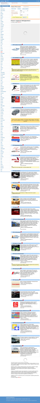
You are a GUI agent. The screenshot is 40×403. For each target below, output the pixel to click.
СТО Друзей (15, 207)
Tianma (2, 145)
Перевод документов (4, 2)
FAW (1, 42)
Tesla (1, 143)
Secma (2, 132)
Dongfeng (2, 39)
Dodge (2, 37)
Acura (2, 7)
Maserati (2, 86)
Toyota (2, 147)
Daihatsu (2, 34)
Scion (2, 129)
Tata (1, 142)
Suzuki (2, 140)
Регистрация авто (25, 2)
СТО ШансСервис (16, 170)
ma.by (2, 1)
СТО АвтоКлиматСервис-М (18, 322)
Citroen (2, 28)
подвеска (19, 8)
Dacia (2, 29)
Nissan (2, 101)
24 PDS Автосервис (16, 94)
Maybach (2, 88)
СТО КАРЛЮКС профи (17, 57)
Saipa (2, 124)
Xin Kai (2, 153)
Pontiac (2, 112)
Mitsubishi (2, 97)
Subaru (2, 139)
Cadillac (2, 21)
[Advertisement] (20, 386)
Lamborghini (3, 74)
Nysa (1, 104)
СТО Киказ (14, 335)
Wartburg (2, 151)
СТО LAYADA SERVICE (17, 346)
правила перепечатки (19, 398)
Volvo (1, 150)
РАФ (1, 169)
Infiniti (2, 61)
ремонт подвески (25, 8)
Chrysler (2, 26)
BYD (1, 20)
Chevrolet (2, 24)
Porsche (2, 113)
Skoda (2, 134)
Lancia (2, 75)
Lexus (2, 78)
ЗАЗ (1, 161)
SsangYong (3, 137)
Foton (2, 48)
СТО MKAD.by (15, 197)
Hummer (2, 58)
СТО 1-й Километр (16, 232)
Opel (1, 107)
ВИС (1, 158)
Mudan (2, 99)
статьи (29, 398)
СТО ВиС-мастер (16, 124)
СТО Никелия (15, 182)
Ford (1, 47)
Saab (1, 123)
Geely (2, 50)
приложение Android (25, 398)
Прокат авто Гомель (14, 2)
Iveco (1, 64)
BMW (1, 15)
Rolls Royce (3, 120)
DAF (1, 32)
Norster (2, 102)
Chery (2, 23)
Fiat (1, 45)
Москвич (2, 167)
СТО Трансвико (15, 279)
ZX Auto (2, 156)
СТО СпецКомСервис (17, 107)
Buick (1, 18)
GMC (1, 51)
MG (1, 94)
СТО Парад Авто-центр (17, 300)
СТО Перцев (15, 290)
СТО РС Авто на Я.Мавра (17, 135)
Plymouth (2, 110)
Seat (1, 131)
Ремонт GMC (13, 8)
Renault (2, 118)
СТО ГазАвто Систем (17, 44)
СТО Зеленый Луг (16, 268)
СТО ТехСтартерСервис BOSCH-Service (21, 310)
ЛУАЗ (2, 164)
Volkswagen (3, 148)
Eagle (2, 40)
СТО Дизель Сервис (16, 243)
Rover (2, 121)
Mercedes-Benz (3, 91)
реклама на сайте (8, 398)
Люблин (2, 166)
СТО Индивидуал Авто (17, 145)
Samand (2, 126)
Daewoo (2, 31)
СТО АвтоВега (15, 155)
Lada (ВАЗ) (3, 72)
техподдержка (13, 398)
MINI (1, 96)
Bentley (2, 13)
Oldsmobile (2, 105)
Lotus (1, 83)
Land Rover (3, 77)
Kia (1, 70)
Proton (2, 115)
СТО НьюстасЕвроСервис (18, 219)
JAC (1, 66)
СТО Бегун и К (15, 83)
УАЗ (1, 170)
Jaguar (2, 67)
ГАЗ (1, 159)
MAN (1, 85)
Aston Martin (3, 10)
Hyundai (2, 59)
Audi (1, 12)
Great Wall (2, 53)
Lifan (1, 80)
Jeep (1, 69)
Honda (2, 56)
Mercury (2, 93)
